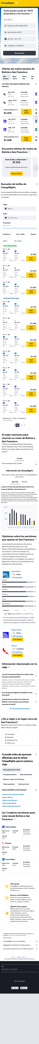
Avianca (14, 646)
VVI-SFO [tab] (19, 458)
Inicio (13, 957)
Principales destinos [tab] (10, 774)
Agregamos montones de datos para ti (20, 945)
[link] (16, 173)
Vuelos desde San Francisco (11, 806)
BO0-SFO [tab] (15, 482)
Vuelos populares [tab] (9, 784)
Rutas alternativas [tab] (26, 774)
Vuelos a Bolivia (7, 797)
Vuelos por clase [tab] (23, 784)
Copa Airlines (15, 571)
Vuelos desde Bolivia (9, 803)
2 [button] (21, 425)
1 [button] (17, 425)
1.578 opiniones (16, 577)
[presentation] (31, 13)
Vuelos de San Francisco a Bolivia (13, 794)
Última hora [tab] (24, 77)
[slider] (36, 228)
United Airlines (16, 630)
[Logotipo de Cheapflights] (7, 3)
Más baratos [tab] (5, 77)
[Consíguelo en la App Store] (24, 988)
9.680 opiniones (17, 636)
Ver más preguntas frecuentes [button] (19, 708)
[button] (19, 25)
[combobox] (8, 20)
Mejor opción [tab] (14, 77)
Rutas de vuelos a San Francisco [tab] (13, 779)
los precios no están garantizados (17, 935)
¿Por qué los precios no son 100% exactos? (20, 949)
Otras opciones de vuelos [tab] (11, 770)
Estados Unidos (21, 957)
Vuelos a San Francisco (9, 800)
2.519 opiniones (16, 652)
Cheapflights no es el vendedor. (20, 941)
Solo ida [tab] (32, 77)
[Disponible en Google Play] (15, 988)
